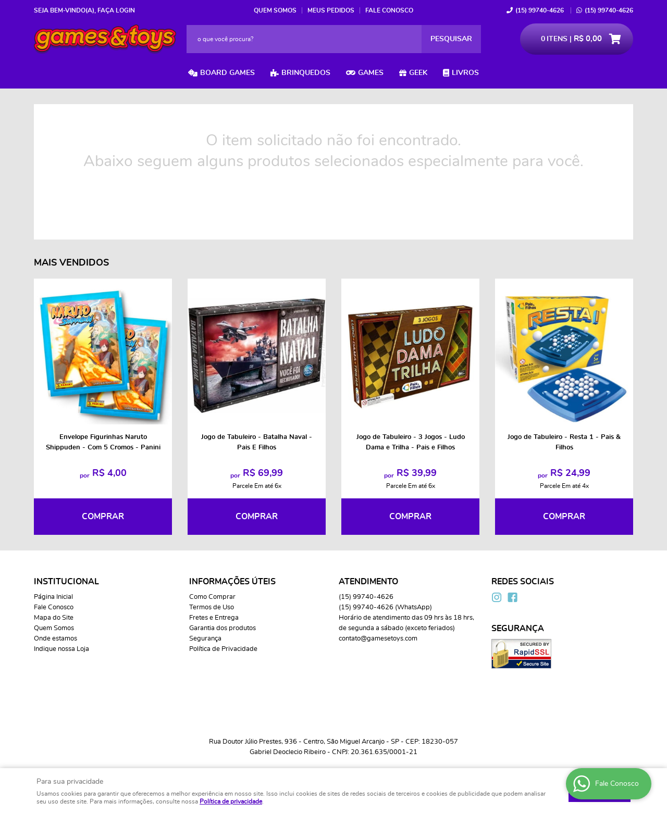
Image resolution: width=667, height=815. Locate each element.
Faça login (116, 10)
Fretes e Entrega (214, 618)
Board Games (227, 73)
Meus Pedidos (330, 10)
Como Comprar (212, 597)
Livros (465, 73)
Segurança (205, 638)
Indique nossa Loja (61, 649)
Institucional (66, 582)
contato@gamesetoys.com (378, 638)
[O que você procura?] (451, 39)
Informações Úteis (232, 582)
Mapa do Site (53, 618)
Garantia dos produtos (222, 628)
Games (371, 73)
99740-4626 (539, 10)
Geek (418, 73)
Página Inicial (53, 597)
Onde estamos (55, 638)
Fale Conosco (389, 10)
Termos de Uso (211, 607)
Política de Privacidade (223, 649)
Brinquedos (305, 73)
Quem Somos (275, 10)
